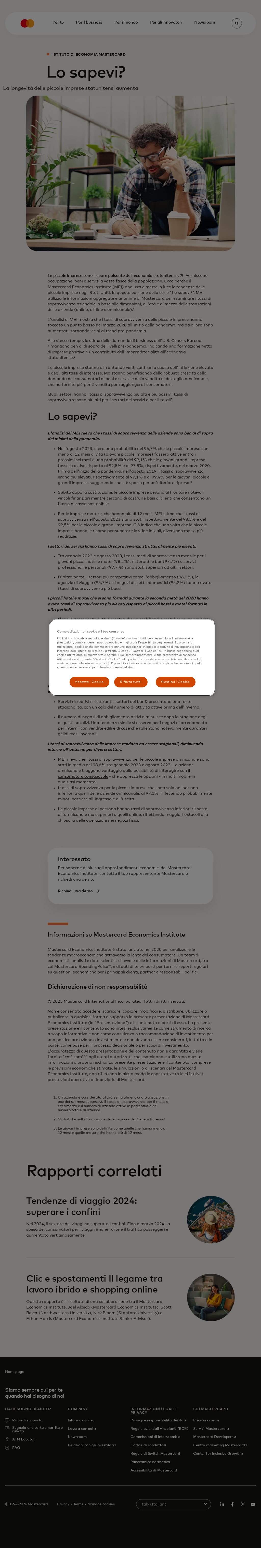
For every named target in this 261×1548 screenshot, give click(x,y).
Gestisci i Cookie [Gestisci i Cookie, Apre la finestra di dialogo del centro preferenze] (175, 682)
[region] (132, 657)
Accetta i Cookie (89, 682)
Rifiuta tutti (130, 682)
